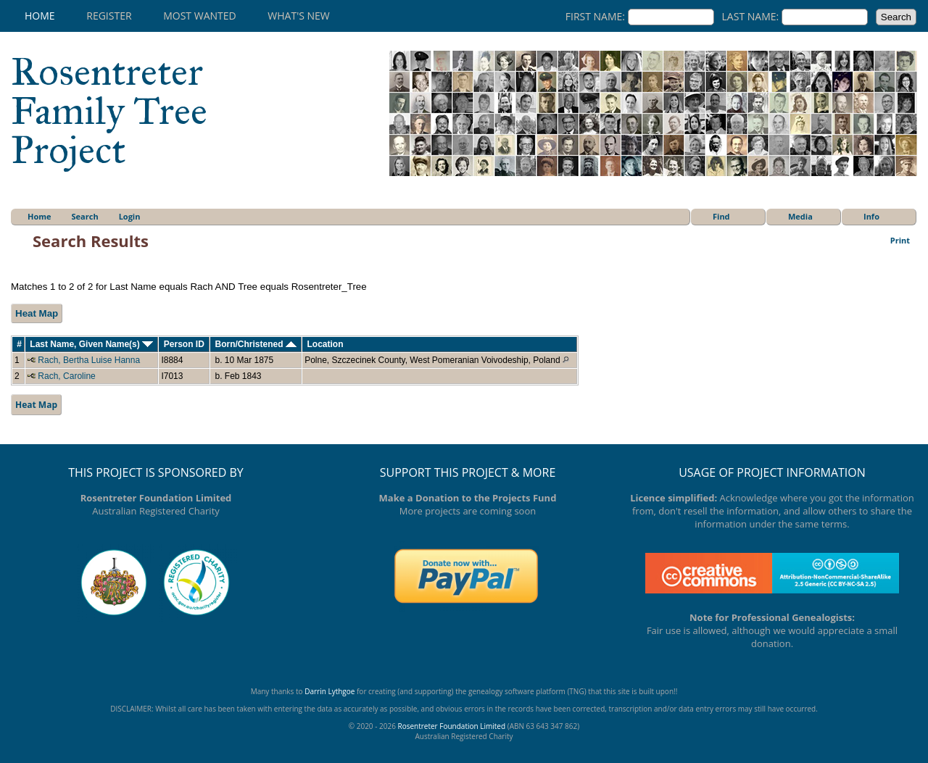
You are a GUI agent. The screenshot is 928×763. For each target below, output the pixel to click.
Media (800, 216)
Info (871, 216)
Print (900, 240)
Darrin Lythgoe (329, 691)
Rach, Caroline (66, 376)
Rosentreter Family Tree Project (109, 111)
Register (108, 15)
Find (721, 216)
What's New (298, 15)
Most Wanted (199, 15)
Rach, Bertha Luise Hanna (89, 360)
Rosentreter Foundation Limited (451, 726)
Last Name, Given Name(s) (91, 344)
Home (40, 15)
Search (85, 216)
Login (130, 216)
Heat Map (36, 313)
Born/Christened (255, 344)
